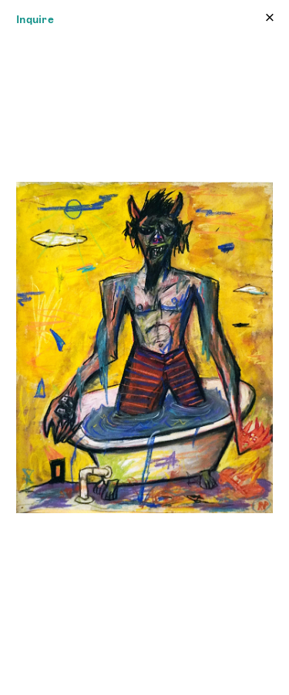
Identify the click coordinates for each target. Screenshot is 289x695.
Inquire (35, 19)
